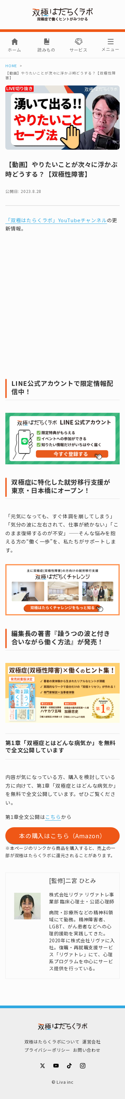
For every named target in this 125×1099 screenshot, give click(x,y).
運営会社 (91, 1041)
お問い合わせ (87, 1050)
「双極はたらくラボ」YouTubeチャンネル (56, 220)
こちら (53, 816)
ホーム (14, 50)
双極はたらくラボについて (52, 1041)
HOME (11, 65)
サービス (78, 50)
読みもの (46, 50)
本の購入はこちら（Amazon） (62, 835)
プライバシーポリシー (47, 1050)
